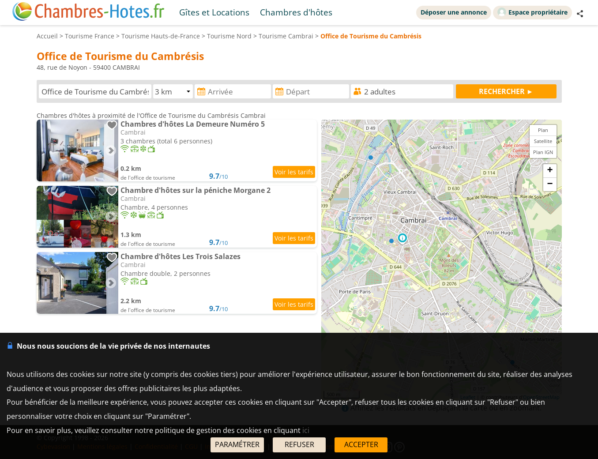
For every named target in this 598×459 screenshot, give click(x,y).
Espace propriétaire (532, 12)
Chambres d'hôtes (296, 12)
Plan (543, 130)
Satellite (543, 141)
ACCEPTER (361, 444)
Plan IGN (543, 152)
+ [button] (550, 170)
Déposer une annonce (454, 12)
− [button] (550, 184)
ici (305, 430)
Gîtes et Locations (214, 12)
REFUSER (299, 444)
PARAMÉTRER (237, 444)
